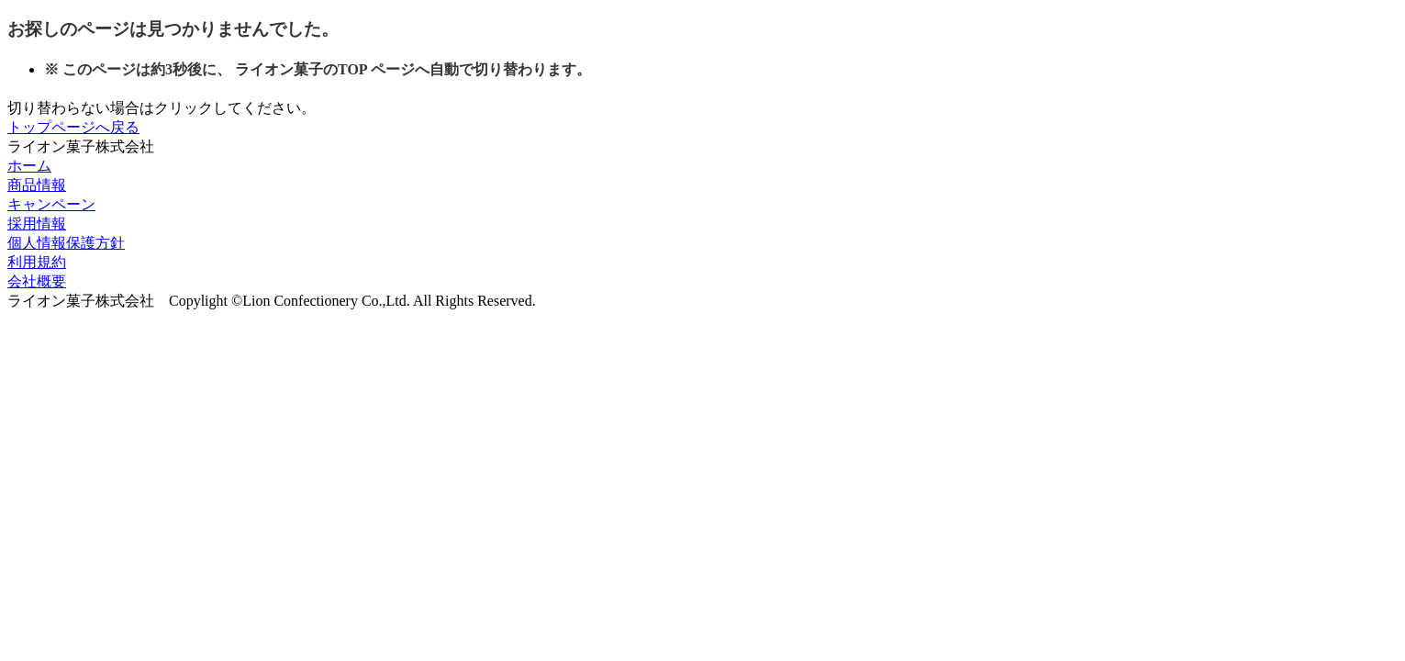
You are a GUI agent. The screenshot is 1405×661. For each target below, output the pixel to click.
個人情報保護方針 (66, 243)
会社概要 (36, 281)
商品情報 (36, 185)
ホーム (29, 166)
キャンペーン (51, 204)
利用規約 (36, 262)
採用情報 (36, 223)
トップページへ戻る (73, 127)
